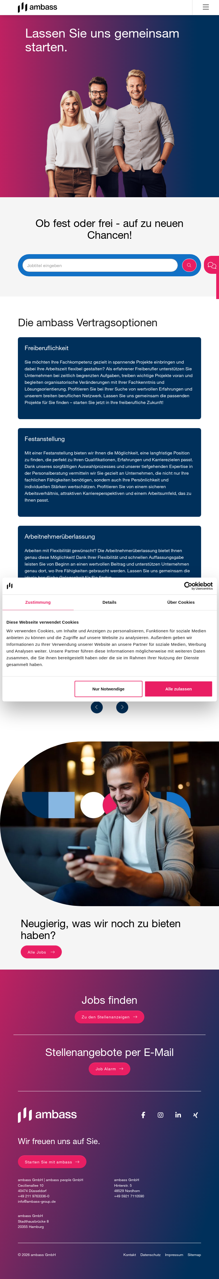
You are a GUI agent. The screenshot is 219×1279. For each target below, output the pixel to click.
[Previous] (97, 707)
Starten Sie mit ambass (48, 1161)
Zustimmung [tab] (38, 602)
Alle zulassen (178, 688)
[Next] (122, 707)
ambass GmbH (43, 1255)
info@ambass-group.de (37, 1201)
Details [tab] (110, 602)
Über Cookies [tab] (181, 602)
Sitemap (194, 1255)
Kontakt (129, 1255)
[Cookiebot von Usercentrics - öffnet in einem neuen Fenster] (188, 586)
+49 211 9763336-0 (33, 1196)
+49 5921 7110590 (129, 1196)
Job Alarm (106, 1068)
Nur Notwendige (108, 688)
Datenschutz (150, 1255)
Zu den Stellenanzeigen (106, 1016)
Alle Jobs (38, 952)
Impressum (174, 1255)
